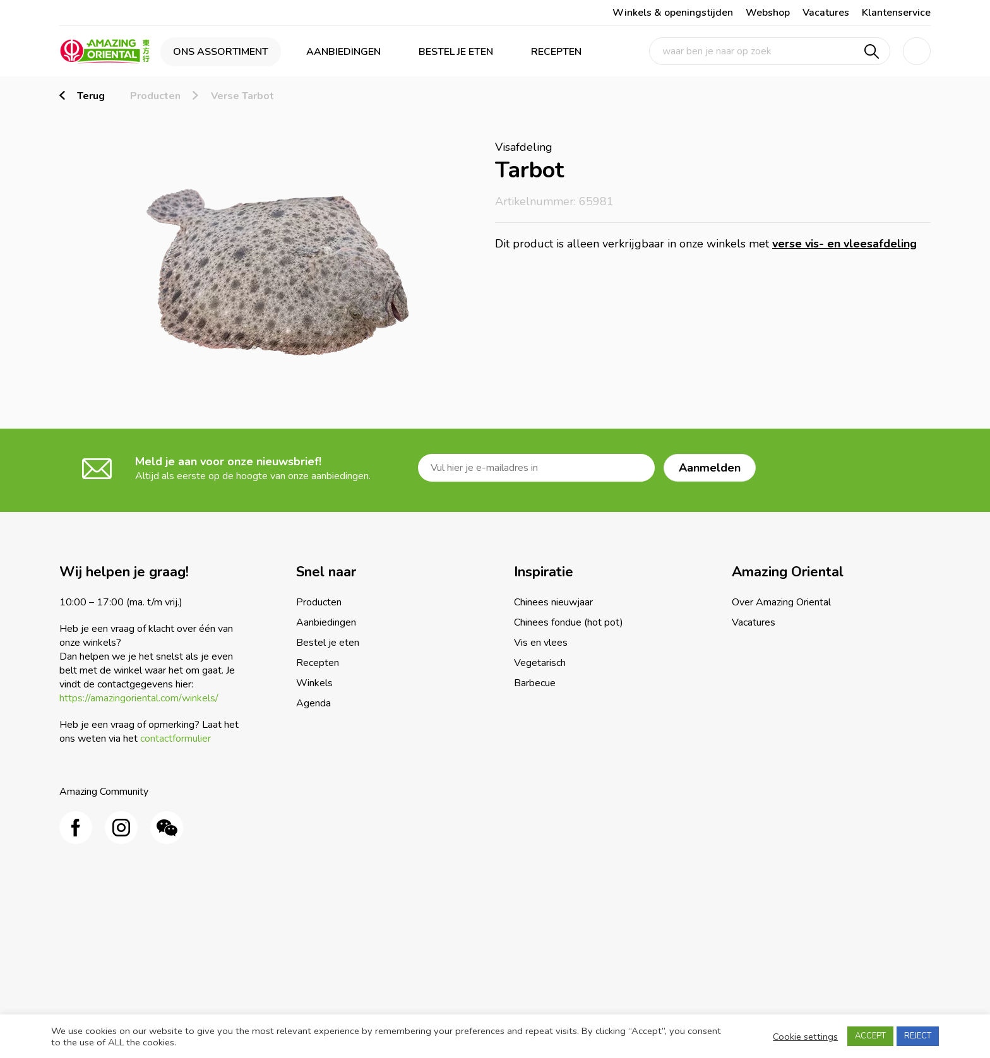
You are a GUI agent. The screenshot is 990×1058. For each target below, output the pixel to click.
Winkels (314, 683)
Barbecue (535, 683)
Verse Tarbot (242, 96)
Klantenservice (896, 13)
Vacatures (825, 13)
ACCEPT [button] (870, 1036)
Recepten (556, 52)
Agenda (313, 703)
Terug (91, 96)
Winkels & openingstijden (672, 13)
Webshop (768, 13)
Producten (155, 96)
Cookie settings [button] (805, 1036)
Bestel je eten (456, 52)
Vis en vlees (541, 643)
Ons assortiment (220, 52)
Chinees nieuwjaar (553, 602)
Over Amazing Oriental (781, 602)
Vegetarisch (540, 663)
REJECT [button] (917, 1036)
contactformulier (175, 739)
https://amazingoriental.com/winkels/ (138, 698)
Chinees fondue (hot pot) (568, 622)
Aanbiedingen (343, 52)
